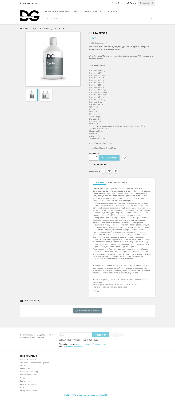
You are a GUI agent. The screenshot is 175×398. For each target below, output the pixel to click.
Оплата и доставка (28, 359)
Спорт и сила (90, 11)
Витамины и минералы (57, 11)
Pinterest (115, 171)
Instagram (120, 335)
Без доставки (100, 43)
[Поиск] (99, 18)
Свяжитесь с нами (28, 3)
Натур (76, 11)
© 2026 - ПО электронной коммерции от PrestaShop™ (87, 395)
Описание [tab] (99, 182)
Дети (102, 11)
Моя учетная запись (28, 390)
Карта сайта (25, 381)
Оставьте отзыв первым (87, 311)
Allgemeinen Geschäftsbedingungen (91, 344)
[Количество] (92, 158)
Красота (112, 11)
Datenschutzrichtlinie (74, 346)
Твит (109, 171)
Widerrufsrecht (26, 368)
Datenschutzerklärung (29, 371)
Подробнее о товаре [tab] (117, 182)
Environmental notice (29, 375)
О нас (22, 378)
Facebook (115, 335)
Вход (22, 387)
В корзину (109, 157)
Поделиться (103, 171)
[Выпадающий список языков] (116, 3)
